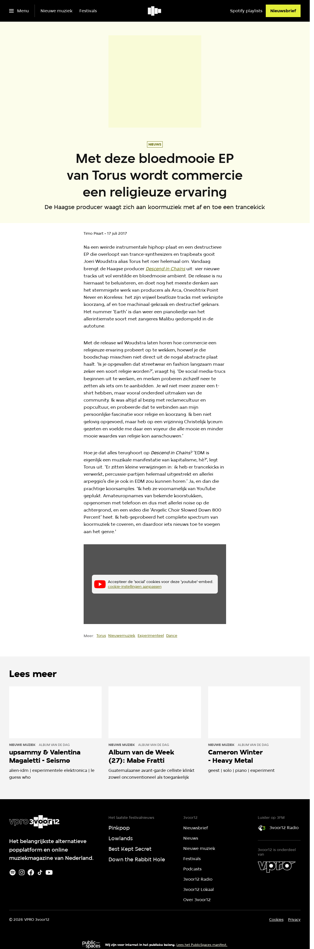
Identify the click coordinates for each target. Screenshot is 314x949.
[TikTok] (40, 872)
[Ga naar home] (155, 11)
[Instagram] (21, 872)
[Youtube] (49, 872)
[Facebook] (30, 872)
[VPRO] (276, 867)
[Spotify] (12, 872)
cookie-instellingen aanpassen (135, 586)
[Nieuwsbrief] (283, 11)
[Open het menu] (19, 11)
